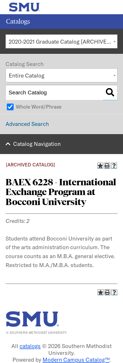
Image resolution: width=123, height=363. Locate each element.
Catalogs (18, 21)
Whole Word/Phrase (39, 107)
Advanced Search (27, 123)
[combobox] (61, 41)
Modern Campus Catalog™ (75, 359)
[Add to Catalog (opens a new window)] (100, 165)
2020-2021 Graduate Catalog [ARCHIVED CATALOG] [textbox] (63, 41)
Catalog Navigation (37, 143)
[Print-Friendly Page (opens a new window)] (107, 165)
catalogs (30, 345)
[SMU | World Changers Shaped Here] (32, 319)
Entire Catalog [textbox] (26, 75)
